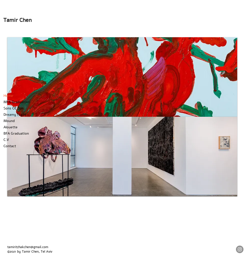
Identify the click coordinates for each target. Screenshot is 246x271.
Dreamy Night (15, 114)
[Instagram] (239, 249)
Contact (10, 146)
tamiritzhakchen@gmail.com (27, 247)
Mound (9, 121)
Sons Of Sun (13, 108)
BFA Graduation (16, 133)
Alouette (11, 127)
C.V (6, 139)
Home (8, 95)
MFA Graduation (17, 102)
